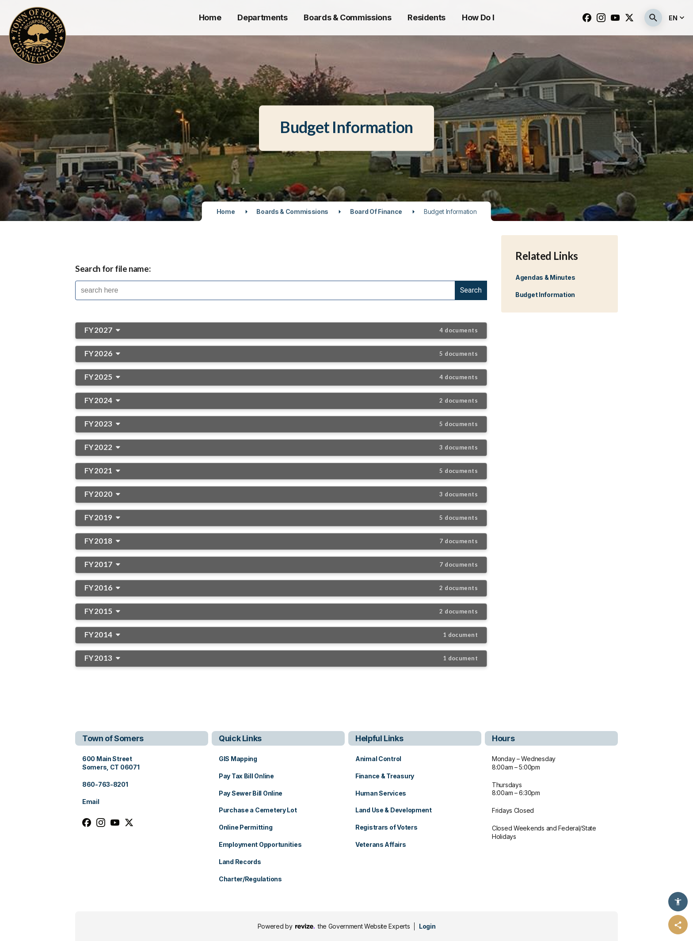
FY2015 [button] (281, 611)
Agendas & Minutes (545, 277)
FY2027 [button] (281, 330)
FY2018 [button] (281, 540)
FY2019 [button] (281, 517)
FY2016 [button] (281, 587)
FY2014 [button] (281, 634)
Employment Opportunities (260, 844)
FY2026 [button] (281, 353)
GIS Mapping (238, 758)
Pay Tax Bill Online (246, 776)
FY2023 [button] (281, 423)
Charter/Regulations (250, 879)
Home (210, 17)
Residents (426, 17)
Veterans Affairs (380, 844)
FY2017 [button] (281, 564)
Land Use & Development (393, 810)
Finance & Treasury (384, 776)
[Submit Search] (653, 18)
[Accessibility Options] (678, 901)
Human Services (380, 793)
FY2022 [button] (281, 447)
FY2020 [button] (281, 494)
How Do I (478, 17)
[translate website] (677, 18)
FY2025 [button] (281, 376)
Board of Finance (376, 211)
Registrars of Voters (386, 827)
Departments (262, 17)
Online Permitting (245, 827)
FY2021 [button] (281, 470)
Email (90, 801)
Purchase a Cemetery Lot (258, 810)
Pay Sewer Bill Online (250, 793)
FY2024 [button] (281, 400)
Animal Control (378, 758)
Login (427, 926)
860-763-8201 (105, 784)
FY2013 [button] (281, 658)
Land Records (240, 861)
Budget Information (545, 294)
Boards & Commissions (347, 17)
